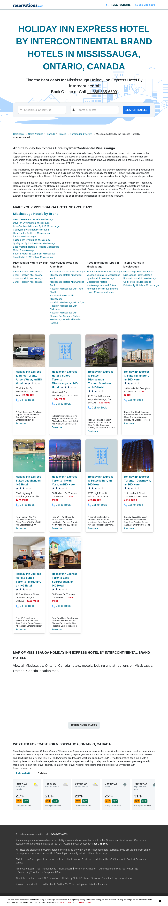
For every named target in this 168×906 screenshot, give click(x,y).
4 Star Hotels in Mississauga (28, 275)
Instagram (81, 884)
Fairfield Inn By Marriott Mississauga (32, 239)
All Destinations (52, 878)
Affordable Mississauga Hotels (102, 288)
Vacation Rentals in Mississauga (103, 275)
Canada (51, 134)
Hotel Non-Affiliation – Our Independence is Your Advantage (106, 868)
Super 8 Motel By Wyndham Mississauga (34, 253)
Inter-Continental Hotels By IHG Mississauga (36, 226)
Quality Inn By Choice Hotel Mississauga (34, 243)
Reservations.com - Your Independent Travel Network (44, 868)
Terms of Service (84, 902)
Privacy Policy (66, 902)
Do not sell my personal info (117, 878)
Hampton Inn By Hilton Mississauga (31, 233)
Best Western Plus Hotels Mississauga (33, 219)
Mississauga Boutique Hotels (138, 271)
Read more (21, 423)
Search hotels (136, 109)
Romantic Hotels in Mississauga (139, 278)
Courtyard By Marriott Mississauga (31, 229)
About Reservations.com (29, 878)
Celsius (42, 773)
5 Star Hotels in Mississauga (28, 271)
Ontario (62, 134)
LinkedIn (92, 884)
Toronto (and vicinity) (81, 134)
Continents (18, 134)
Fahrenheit (23, 773)
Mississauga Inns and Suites (101, 285)
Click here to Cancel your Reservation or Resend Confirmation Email (51, 859)
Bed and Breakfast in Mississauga (104, 271)
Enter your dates (84, 725)
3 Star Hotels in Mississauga (28, 278)
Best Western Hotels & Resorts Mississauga (36, 246)
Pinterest (103, 884)
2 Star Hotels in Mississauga (28, 281)
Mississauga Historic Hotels (137, 275)
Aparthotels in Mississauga (100, 278)
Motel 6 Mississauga (23, 250)
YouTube (70, 884)
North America (35, 134)
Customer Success (90, 878)
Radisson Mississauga (24, 236)
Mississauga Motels (97, 281)
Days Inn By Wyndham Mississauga (31, 222)
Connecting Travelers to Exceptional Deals (40, 872)
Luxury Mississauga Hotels (100, 292)
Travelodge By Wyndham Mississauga (33, 257)
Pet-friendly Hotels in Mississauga (141, 285)
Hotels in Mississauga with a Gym (67, 302)
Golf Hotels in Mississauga (137, 281)
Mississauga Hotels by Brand (35, 214)
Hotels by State (70, 878)
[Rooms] (94, 110)
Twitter (60, 884)
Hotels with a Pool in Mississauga (67, 271)
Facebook (50, 884)
